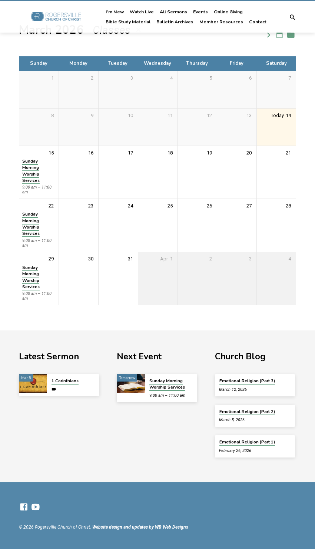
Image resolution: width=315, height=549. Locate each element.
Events (200, 12)
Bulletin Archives (174, 22)
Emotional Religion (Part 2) (247, 412)
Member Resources (221, 22)
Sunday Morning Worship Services (31, 170)
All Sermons (173, 12)
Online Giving (228, 12)
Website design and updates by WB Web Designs (140, 527)
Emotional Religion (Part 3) (247, 381)
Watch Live (142, 12)
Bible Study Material (128, 22)
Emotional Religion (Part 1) (247, 442)
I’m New (115, 12)
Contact (257, 22)
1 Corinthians (65, 381)
